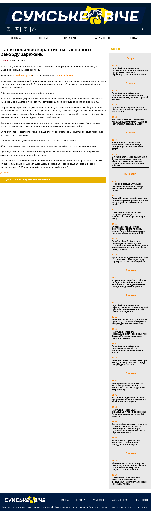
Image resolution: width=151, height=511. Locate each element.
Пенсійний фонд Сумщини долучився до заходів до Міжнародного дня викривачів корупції (127, 349)
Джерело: (5, 172)
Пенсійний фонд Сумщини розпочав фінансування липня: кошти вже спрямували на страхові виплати (130, 96)
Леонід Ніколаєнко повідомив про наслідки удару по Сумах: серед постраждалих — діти (129, 362)
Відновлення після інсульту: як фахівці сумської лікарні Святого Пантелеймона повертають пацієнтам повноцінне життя (129, 466)
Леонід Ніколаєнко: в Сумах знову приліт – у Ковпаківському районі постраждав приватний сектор (129, 321)
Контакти (135, 38)
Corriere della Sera (63, 75)
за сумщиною (103, 38)
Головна (15, 38)
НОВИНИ (114, 49)
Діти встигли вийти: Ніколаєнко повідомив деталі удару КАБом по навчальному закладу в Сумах (129, 122)
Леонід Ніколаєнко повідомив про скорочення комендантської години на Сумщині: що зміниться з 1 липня (130, 201)
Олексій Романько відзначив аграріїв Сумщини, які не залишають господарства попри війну (128, 215)
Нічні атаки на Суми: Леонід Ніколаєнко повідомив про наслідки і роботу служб (126, 442)
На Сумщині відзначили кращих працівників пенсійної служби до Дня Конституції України (129, 399)
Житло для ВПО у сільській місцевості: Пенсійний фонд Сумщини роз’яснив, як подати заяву (127, 145)
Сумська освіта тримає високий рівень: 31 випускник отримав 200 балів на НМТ (129, 109)
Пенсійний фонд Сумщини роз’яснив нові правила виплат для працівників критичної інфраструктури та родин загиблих (130, 71)
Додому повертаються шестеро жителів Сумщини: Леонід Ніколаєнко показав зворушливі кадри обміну (128, 386)
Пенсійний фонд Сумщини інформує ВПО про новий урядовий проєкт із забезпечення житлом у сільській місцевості (130, 308)
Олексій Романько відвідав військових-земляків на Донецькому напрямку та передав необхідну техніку (129, 480)
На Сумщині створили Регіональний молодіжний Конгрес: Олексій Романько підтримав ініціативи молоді (130, 335)
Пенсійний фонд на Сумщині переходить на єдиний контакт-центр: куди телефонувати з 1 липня (128, 187)
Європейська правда (21, 75)
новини (42, 38)
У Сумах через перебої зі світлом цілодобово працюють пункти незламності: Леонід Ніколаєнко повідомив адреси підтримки (129, 283)
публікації (70, 38)
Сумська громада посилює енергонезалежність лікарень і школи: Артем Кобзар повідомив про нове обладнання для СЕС (128, 230)
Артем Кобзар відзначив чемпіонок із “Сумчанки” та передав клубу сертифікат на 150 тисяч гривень (130, 259)
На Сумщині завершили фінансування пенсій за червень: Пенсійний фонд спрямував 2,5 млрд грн (129, 413)
